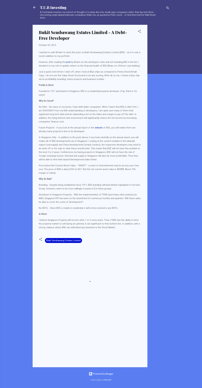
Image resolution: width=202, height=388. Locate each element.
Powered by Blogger (101, 373)
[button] (139, 31)
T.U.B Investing (53, 7)
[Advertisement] (160, 71)
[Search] (168, 8)
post (68, 62)
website (99, 127)
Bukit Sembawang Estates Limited (63, 240)
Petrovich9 (107, 380)
